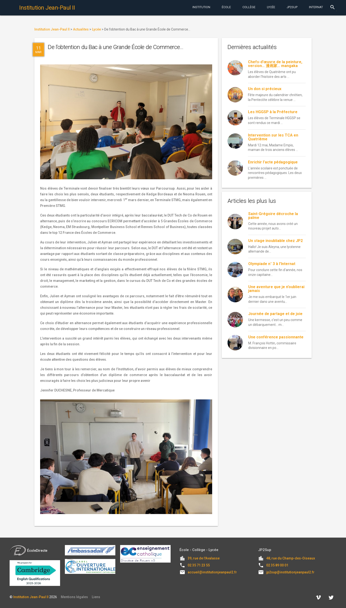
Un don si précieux (264, 89)
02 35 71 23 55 (199, 565)
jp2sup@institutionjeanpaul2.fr (290, 572)
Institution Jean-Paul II (31, 597)
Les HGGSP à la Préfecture (272, 112)
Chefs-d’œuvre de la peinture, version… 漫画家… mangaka (275, 64)
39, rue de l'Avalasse (204, 558)
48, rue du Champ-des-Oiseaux (290, 558)
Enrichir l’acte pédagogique (273, 162)
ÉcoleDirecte (28, 550)
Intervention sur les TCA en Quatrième (273, 137)
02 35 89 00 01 (277, 565)
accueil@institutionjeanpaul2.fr (212, 572)
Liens (96, 597)
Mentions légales (74, 597)
